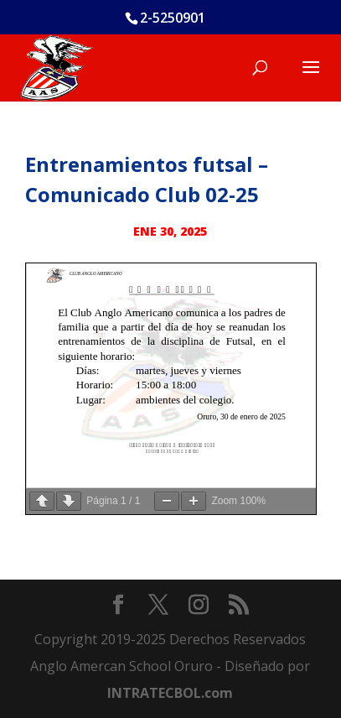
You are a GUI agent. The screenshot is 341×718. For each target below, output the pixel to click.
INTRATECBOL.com (170, 693)
